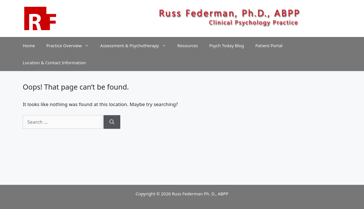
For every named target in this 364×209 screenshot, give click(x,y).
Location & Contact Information (54, 62)
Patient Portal (269, 45)
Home (29, 45)
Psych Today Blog (226, 45)
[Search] (112, 122)
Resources (187, 45)
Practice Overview (70, 45)
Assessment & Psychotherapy (136, 45)
